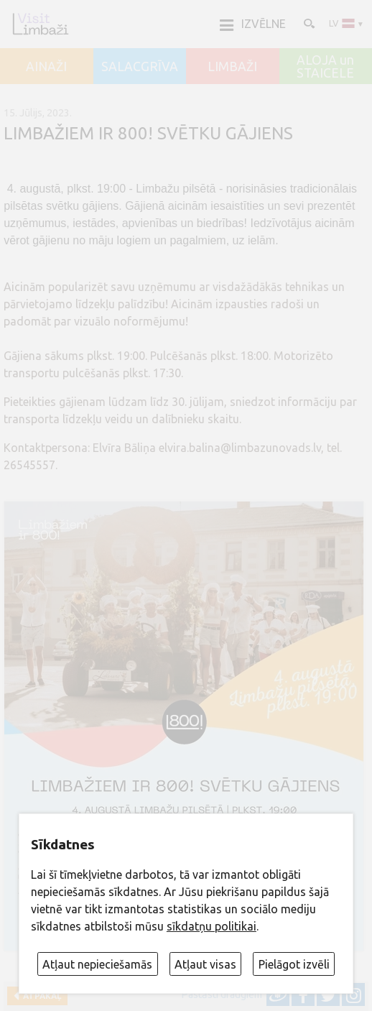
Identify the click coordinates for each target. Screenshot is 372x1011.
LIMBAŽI (232, 66)
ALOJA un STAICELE (325, 66)
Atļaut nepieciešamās (97, 964)
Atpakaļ (40, 995)
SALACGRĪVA (139, 66)
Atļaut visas (205, 964)
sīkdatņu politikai (211, 926)
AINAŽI (46, 66)
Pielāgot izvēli (294, 964)
